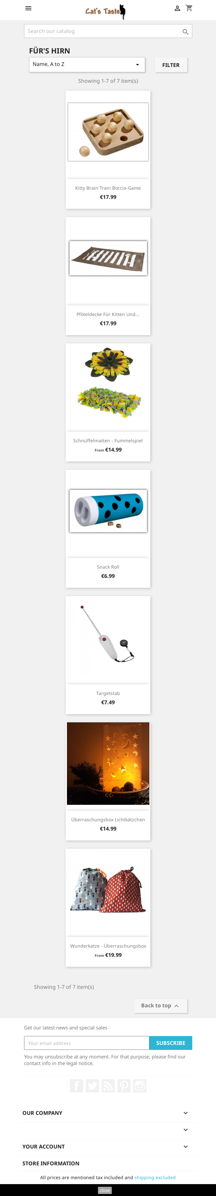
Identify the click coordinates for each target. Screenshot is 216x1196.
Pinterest (124, 1085)
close (105, 1190)
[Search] (108, 31)
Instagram (139, 1085)
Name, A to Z (87, 64)
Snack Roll (108, 567)
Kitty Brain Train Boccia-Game (108, 188)
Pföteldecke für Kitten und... (108, 314)
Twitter (92, 1085)
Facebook (76, 1085)
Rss (108, 1085)
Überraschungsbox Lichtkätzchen (108, 819)
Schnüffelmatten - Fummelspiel (108, 440)
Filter (171, 65)
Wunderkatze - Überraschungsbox (108, 946)
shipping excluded (155, 1177)
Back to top (160, 1006)
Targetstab (108, 693)
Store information (50, 1163)
